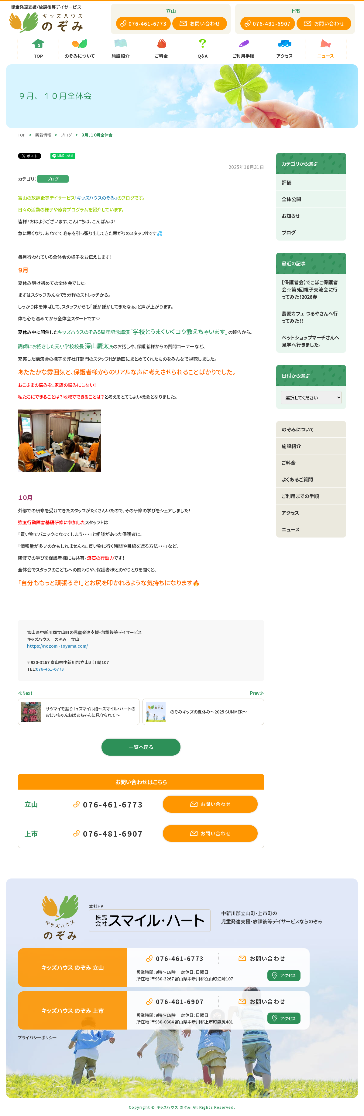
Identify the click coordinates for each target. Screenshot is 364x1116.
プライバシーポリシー (37, 1037)
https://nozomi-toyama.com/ (57, 646)
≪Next (25, 693)
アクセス (290, 512)
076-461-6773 (50, 669)
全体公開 (291, 199)
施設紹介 (291, 446)
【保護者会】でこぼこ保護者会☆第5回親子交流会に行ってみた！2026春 (310, 289)
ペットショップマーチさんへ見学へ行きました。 (310, 341)
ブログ (52, 179)
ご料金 (289, 462)
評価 (286, 182)
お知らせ (291, 215)
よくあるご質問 (297, 479)
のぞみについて (298, 429)
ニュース (291, 529)
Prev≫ (257, 693)
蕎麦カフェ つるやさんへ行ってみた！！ (310, 317)
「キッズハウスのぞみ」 (96, 197)
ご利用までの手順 (300, 496)
